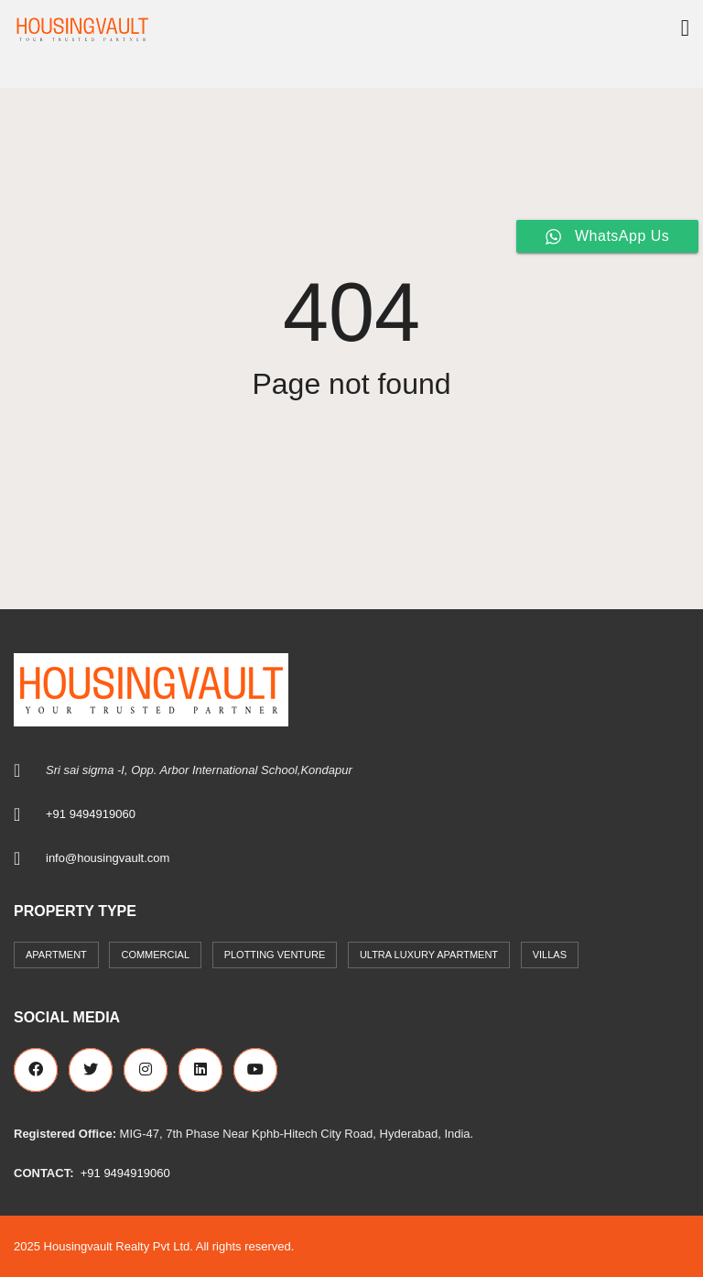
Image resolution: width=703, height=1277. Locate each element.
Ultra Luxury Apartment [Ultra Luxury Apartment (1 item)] (429, 954)
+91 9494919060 (90, 814)
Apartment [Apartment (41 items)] (56, 954)
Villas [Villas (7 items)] (550, 954)
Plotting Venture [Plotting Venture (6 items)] (275, 954)
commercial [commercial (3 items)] (155, 954)
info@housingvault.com (107, 858)
